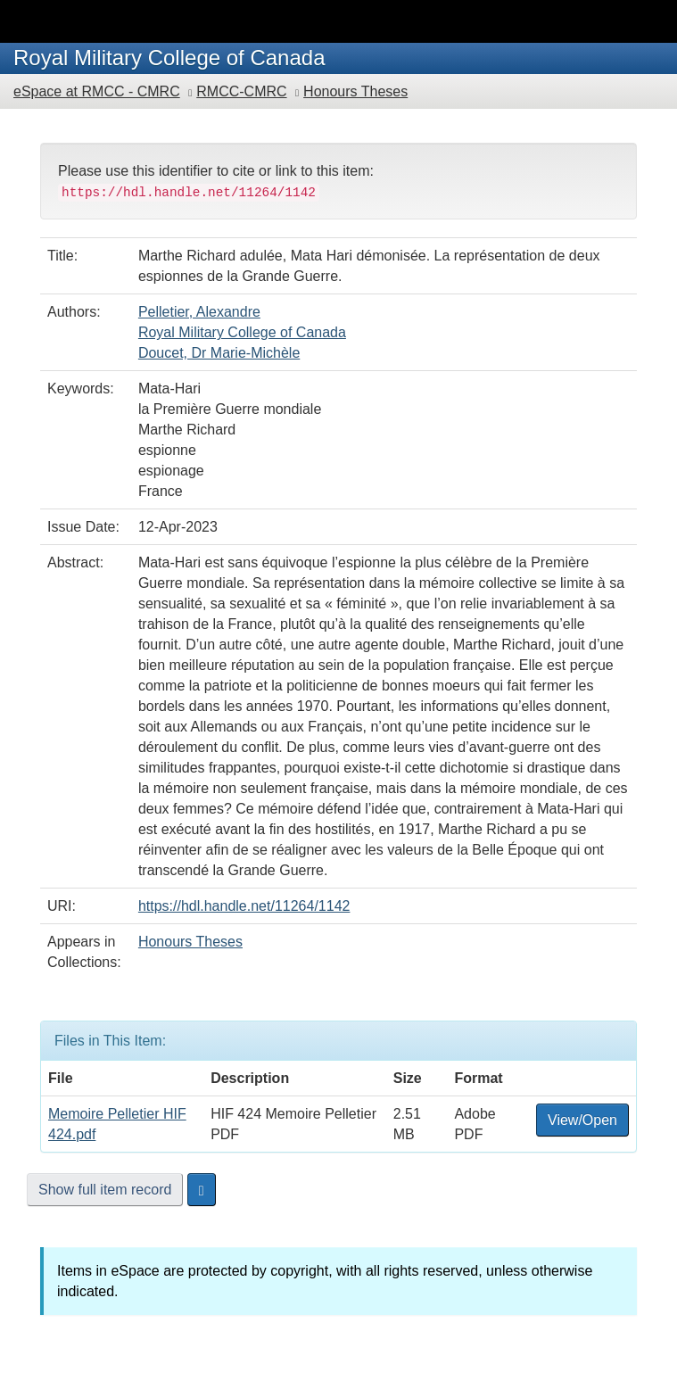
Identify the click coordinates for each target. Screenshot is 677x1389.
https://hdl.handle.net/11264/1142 (244, 906)
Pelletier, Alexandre (199, 311)
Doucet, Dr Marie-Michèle (219, 352)
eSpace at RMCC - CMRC (96, 91)
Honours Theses (355, 91)
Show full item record (104, 1189)
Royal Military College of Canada (242, 332)
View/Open (582, 1120)
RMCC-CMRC (241, 91)
